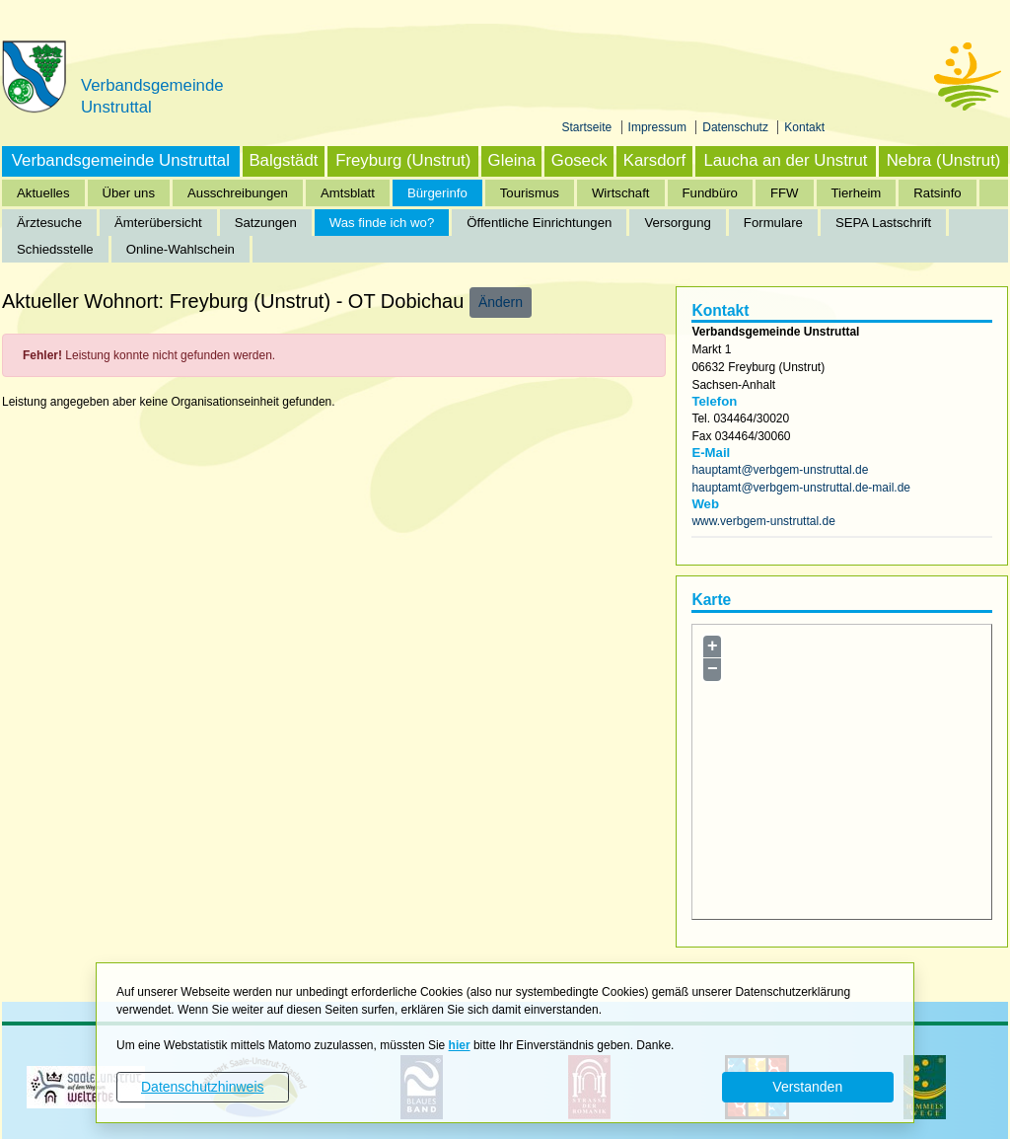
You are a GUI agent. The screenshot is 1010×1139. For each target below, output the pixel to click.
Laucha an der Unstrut (785, 160)
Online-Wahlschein (180, 249)
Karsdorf (654, 160)
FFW (784, 193)
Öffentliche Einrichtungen (539, 222)
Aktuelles (43, 193)
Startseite (588, 127)
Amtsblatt (348, 193)
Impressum (659, 127)
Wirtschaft (621, 193)
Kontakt (804, 127)
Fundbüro (710, 193)
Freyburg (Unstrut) (402, 160)
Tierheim (856, 193)
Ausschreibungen (237, 193)
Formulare (773, 222)
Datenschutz (736, 127)
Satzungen (266, 222)
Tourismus (529, 193)
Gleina (512, 160)
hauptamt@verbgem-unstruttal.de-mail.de (800, 487)
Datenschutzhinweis (202, 1087)
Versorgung (677, 222)
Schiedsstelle (55, 249)
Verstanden (807, 1087)
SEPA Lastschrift (883, 222)
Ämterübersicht (158, 222)
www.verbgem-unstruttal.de (762, 521)
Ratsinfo (937, 193)
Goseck (579, 160)
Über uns (129, 193)
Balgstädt (283, 160)
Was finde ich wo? (382, 222)
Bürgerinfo (437, 193)
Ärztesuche (49, 222)
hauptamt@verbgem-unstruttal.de (779, 470)
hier (459, 1045)
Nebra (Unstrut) (944, 160)
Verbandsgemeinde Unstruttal (121, 160)
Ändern (500, 302)
